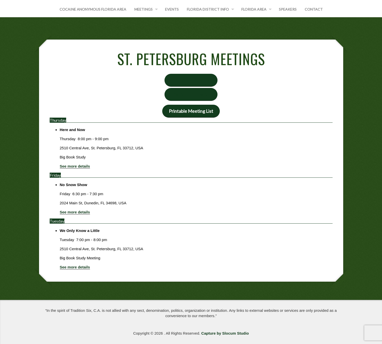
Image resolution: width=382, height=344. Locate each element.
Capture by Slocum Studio (225, 333)
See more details (75, 166)
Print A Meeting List (191, 80)
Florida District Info (208, 9)
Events (172, 9)
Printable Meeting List (191, 111)
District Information (191, 94)
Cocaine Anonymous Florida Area (93, 9)
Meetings (143, 9)
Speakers (288, 9)
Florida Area (253, 9)
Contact (314, 9)
